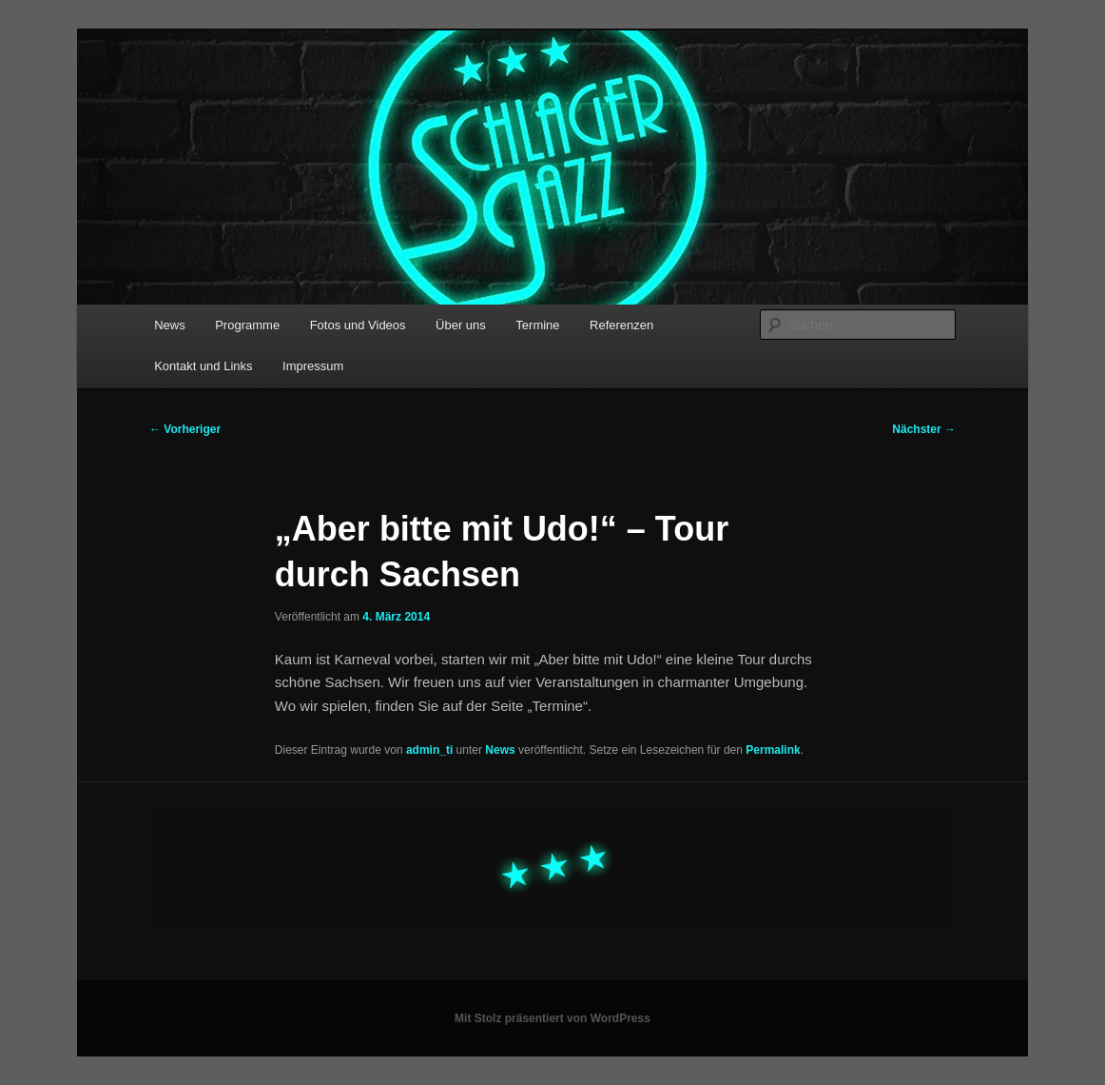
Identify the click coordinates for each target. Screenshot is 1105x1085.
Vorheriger (185, 429)
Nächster (924, 429)
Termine (537, 325)
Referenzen (621, 325)
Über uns (461, 325)
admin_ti (429, 750)
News (169, 325)
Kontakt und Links (203, 366)
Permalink (773, 750)
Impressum (312, 366)
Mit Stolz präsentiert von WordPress (552, 1018)
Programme (247, 325)
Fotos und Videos (358, 325)
